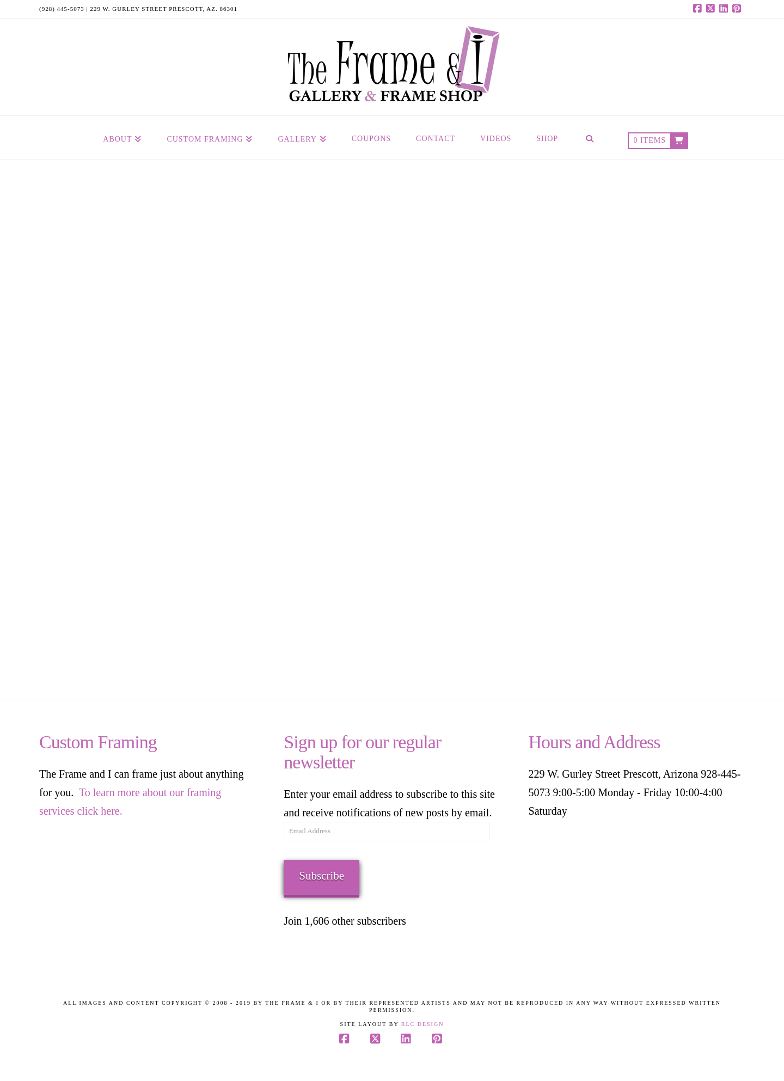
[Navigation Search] (590, 138)
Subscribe (321, 875)
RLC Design (422, 1024)
